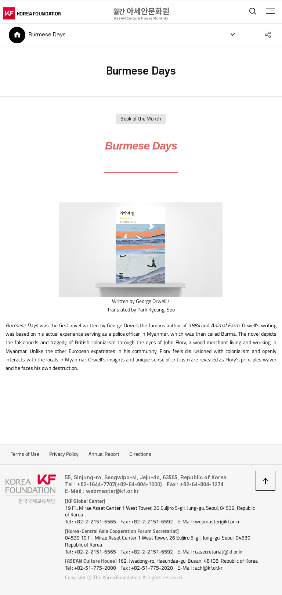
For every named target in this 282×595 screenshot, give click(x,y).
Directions (140, 454)
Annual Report (103, 454)
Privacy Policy (64, 454)
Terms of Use (25, 454)
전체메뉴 (270, 11)
